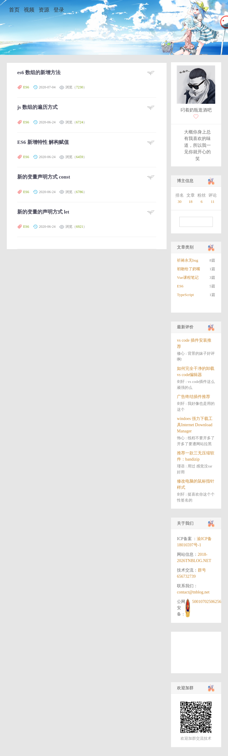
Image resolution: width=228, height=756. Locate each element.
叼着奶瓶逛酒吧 (196, 110)
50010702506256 (206, 601)
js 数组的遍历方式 (37, 107)
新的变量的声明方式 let (43, 212)
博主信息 (185, 181)
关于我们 (185, 523)
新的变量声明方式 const (43, 177)
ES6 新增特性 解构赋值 (43, 142)
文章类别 (185, 247)
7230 (79, 87)
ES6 (26, 87)
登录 (58, 10)
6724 (79, 122)
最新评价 (185, 327)
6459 (79, 157)
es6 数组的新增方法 (39, 72)
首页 (14, 10)
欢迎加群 (185, 688)
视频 (29, 10)
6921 (79, 227)
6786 (79, 192)
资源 (44, 10)
